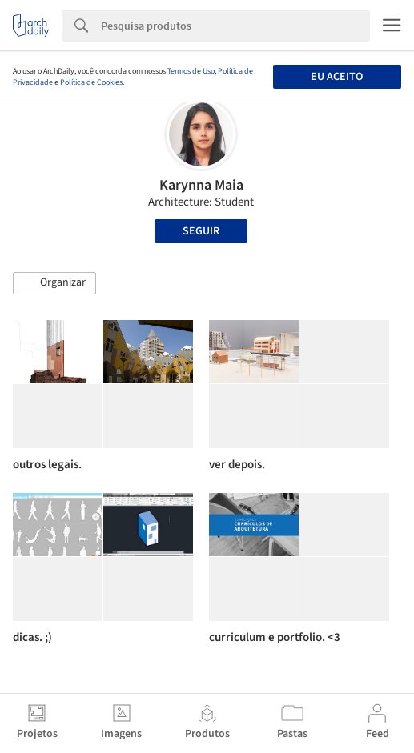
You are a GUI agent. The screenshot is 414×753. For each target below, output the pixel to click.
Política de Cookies (91, 82)
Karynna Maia (201, 185)
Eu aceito (337, 77)
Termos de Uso (191, 71)
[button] (54, 283)
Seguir (201, 231)
